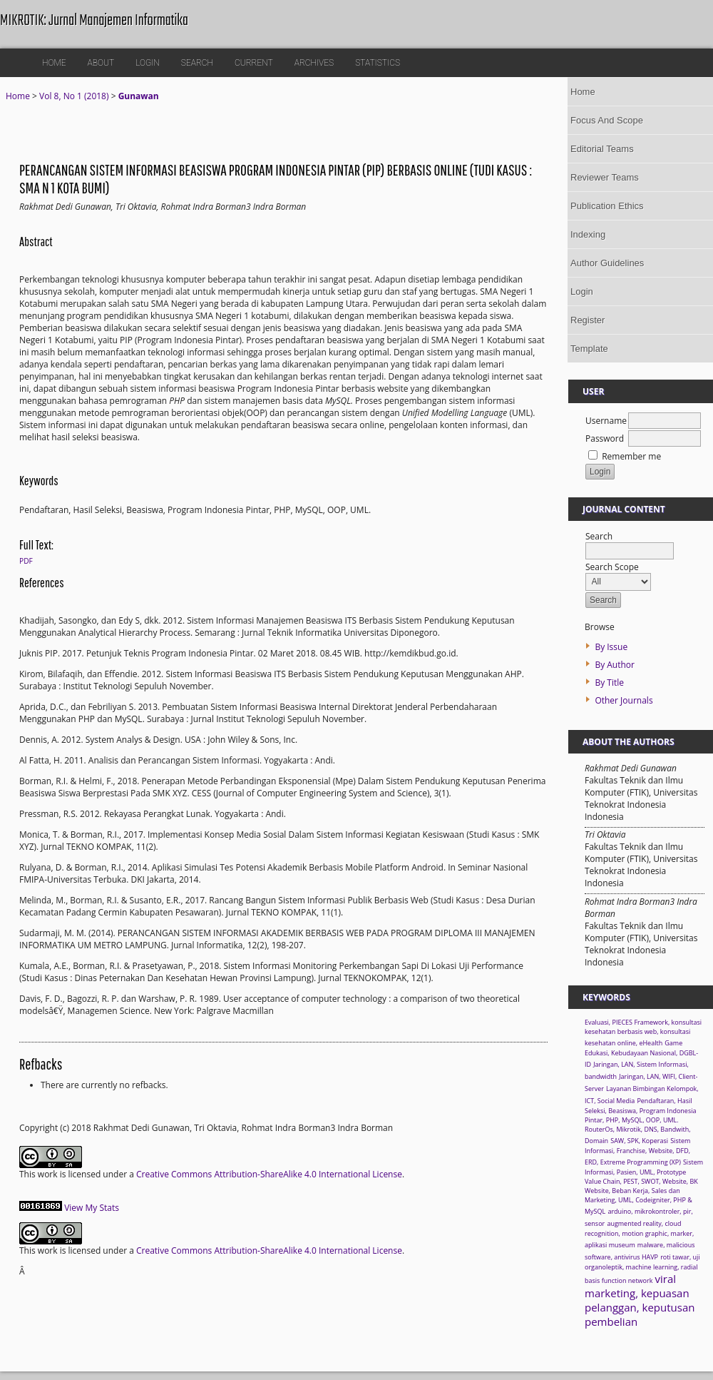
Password (604, 438)
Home (54, 63)
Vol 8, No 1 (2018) (73, 96)
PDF (26, 561)
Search (197, 63)
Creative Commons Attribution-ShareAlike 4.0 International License (269, 1174)
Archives (314, 63)
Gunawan (138, 96)
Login (147, 63)
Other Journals (623, 700)
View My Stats (91, 1208)
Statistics (377, 63)
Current (254, 63)
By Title (609, 682)
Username (606, 421)
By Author (615, 665)
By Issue (611, 647)
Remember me (631, 456)
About (101, 63)
